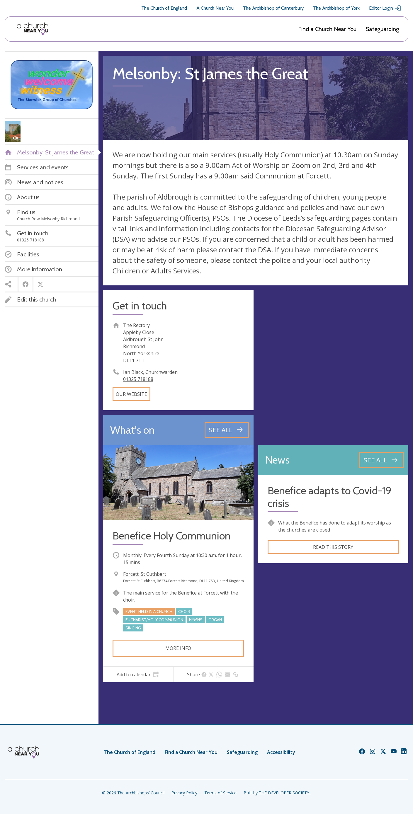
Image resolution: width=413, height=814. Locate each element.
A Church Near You (215, 8)
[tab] (138, 674)
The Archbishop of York (336, 8)
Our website (131, 394)
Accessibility (281, 752)
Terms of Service (220, 793)
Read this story (333, 547)
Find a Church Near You (327, 29)
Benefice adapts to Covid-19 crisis (330, 497)
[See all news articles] (381, 460)
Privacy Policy (184, 793)
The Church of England (164, 8)
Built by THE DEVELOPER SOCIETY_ (277, 793)
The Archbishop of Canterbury (273, 8)
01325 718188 (138, 379)
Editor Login (385, 8)
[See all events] (227, 430)
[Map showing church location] (333, 365)
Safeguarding (382, 29)
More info (178, 648)
